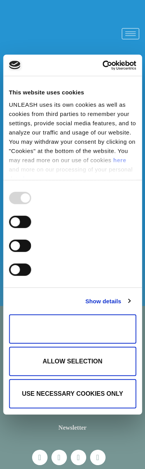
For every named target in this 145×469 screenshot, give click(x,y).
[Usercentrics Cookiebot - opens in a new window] (103, 65)
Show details (103, 301)
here (119, 159)
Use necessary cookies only (72, 393)
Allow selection (72, 361)
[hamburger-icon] (130, 33)
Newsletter (72, 427)
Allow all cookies (72, 329)
